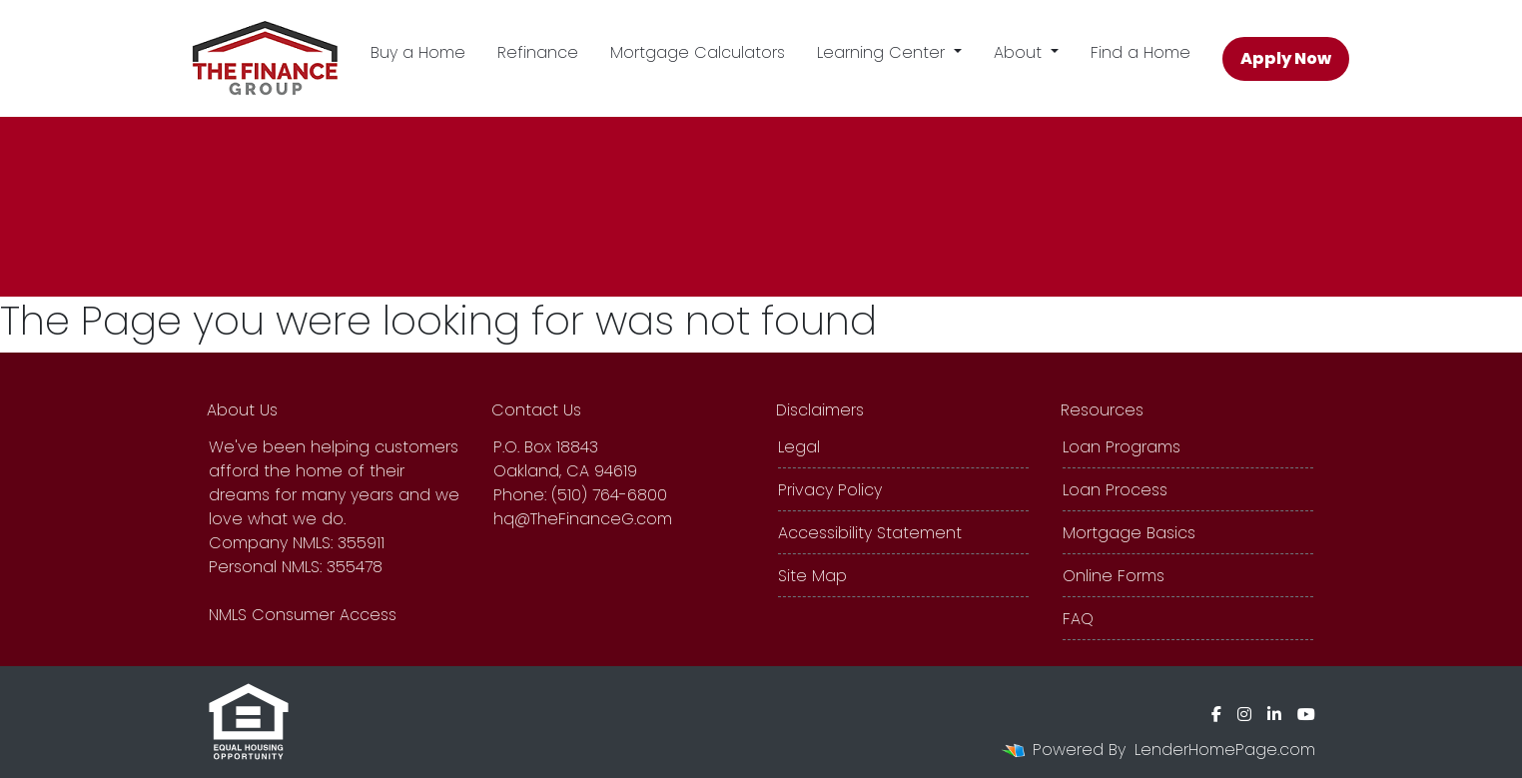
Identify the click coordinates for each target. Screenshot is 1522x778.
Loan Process (1115, 489)
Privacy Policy (830, 489)
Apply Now (1285, 58)
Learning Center (883, 52)
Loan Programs (1121, 446)
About (1020, 52)
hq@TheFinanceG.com (582, 518)
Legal (799, 446)
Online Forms (1113, 575)
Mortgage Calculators (697, 52)
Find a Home (1140, 52)
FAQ (1078, 618)
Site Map (812, 575)
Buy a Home (418, 52)
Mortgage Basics (1129, 532)
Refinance (537, 52)
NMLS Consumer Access (302, 614)
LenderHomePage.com (1225, 749)
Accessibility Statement (870, 532)
